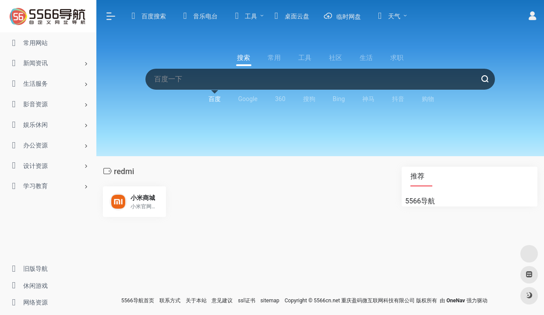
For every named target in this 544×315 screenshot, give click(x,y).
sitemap (270, 301)
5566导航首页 (137, 301)
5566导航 (420, 201)
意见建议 (222, 301)
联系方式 (169, 301)
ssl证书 (246, 301)
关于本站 (196, 301)
